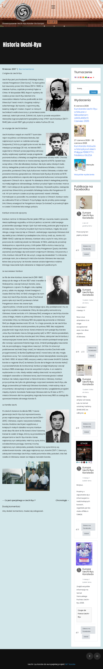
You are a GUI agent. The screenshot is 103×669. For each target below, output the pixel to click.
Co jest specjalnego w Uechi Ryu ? (19, 500)
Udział (86, 254)
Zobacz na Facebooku (87, 247)
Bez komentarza (26, 69)
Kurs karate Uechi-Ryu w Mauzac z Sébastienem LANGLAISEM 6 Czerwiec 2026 (85, 115)
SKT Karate (70, 664)
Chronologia (62, 500)
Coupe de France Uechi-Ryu (83, 613)
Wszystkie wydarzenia (84, 174)
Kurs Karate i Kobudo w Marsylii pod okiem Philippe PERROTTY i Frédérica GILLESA (85, 150)
